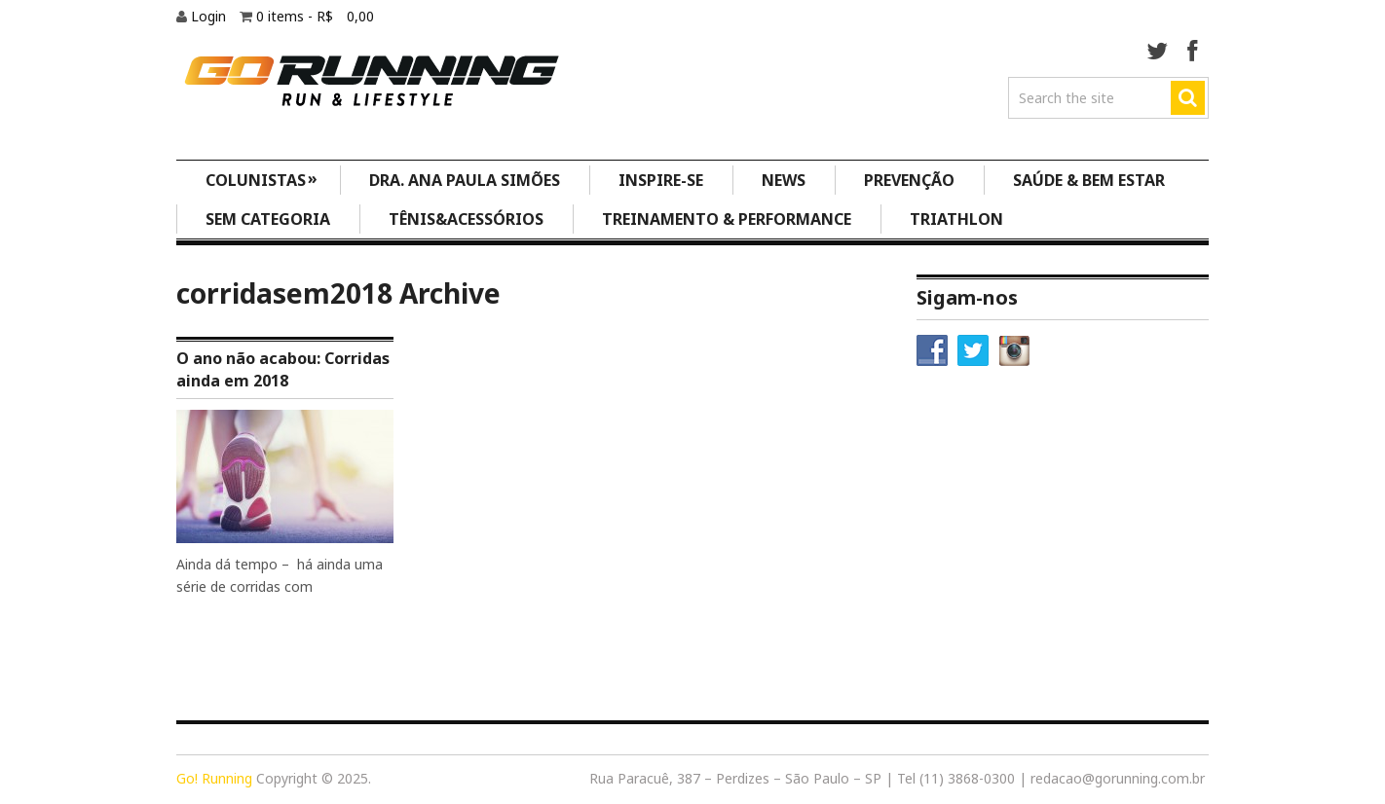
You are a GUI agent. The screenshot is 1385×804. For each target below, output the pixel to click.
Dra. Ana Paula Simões (464, 180)
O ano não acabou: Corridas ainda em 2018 (283, 368)
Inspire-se (660, 180)
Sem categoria (268, 219)
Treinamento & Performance (726, 219)
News (783, 180)
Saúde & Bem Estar (1089, 180)
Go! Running (214, 778)
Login (210, 16)
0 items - (315, 16)
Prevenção (909, 180)
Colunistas (262, 178)
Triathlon (956, 219)
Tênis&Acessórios (466, 219)
